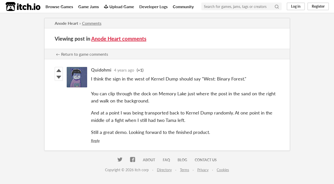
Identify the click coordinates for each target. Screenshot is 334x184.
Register (318, 6)
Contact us (206, 160)
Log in (296, 6)
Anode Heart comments (118, 39)
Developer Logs (153, 6)
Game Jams (88, 6)
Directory (164, 170)
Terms (184, 170)
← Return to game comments (82, 54)
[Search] (277, 6)
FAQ (166, 160)
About (149, 160)
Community (183, 6)
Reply (95, 141)
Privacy (203, 170)
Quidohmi (101, 70)
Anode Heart (66, 23)
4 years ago (124, 69)
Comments (91, 23)
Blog (182, 160)
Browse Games (59, 6)
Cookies (223, 170)
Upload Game (119, 6)
